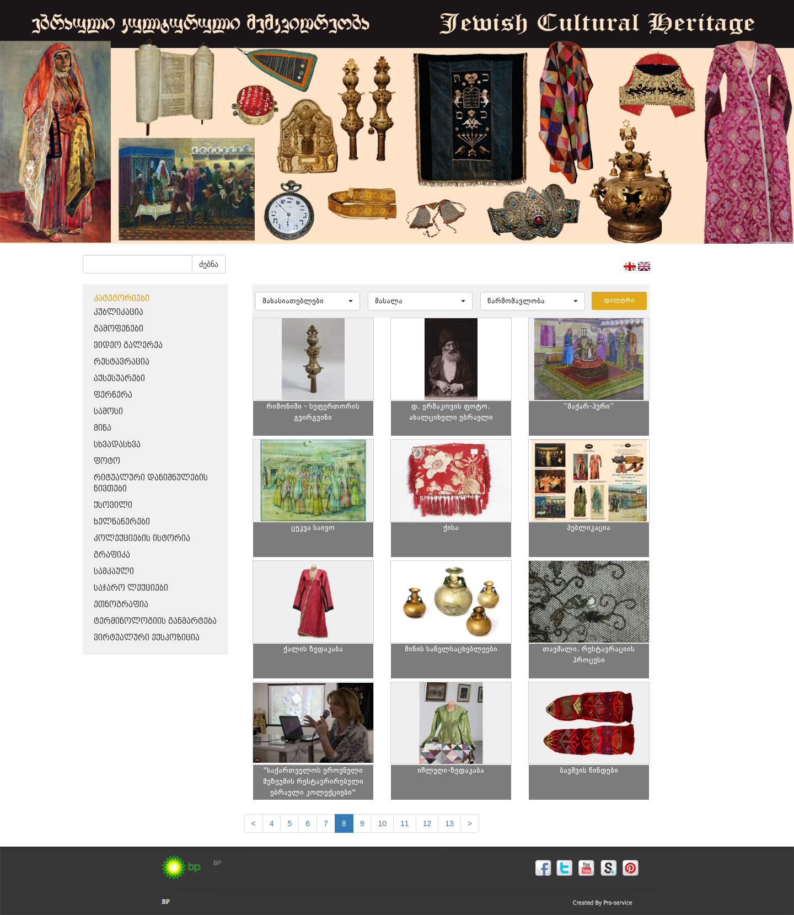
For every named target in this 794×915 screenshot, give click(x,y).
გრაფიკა (112, 555)
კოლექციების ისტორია (142, 538)
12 (427, 823)
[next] (469, 823)
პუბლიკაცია (118, 312)
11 (404, 823)
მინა (102, 428)
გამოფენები (118, 329)
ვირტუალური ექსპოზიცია (147, 638)
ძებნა (208, 264)
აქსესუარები (119, 378)
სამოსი (108, 411)
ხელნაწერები (122, 522)
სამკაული (114, 571)
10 (382, 823)
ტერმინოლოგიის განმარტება (155, 621)
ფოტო (107, 461)
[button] (307, 301)
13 (449, 823)
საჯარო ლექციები (131, 588)
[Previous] (253, 823)
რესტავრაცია (121, 362)
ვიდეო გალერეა (128, 345)
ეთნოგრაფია (121, 604)
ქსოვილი (113, 505)
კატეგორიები (121, 298)
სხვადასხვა (117, 445)
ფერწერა (113, 395)
